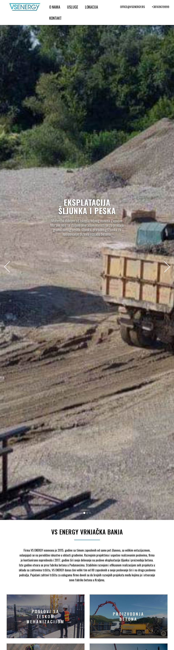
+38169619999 (160, 7)
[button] (7, 267)
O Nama (54, 7)
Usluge (72, 7)
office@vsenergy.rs (132, 7)
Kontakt (55, 18)
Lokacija (91, 7)
